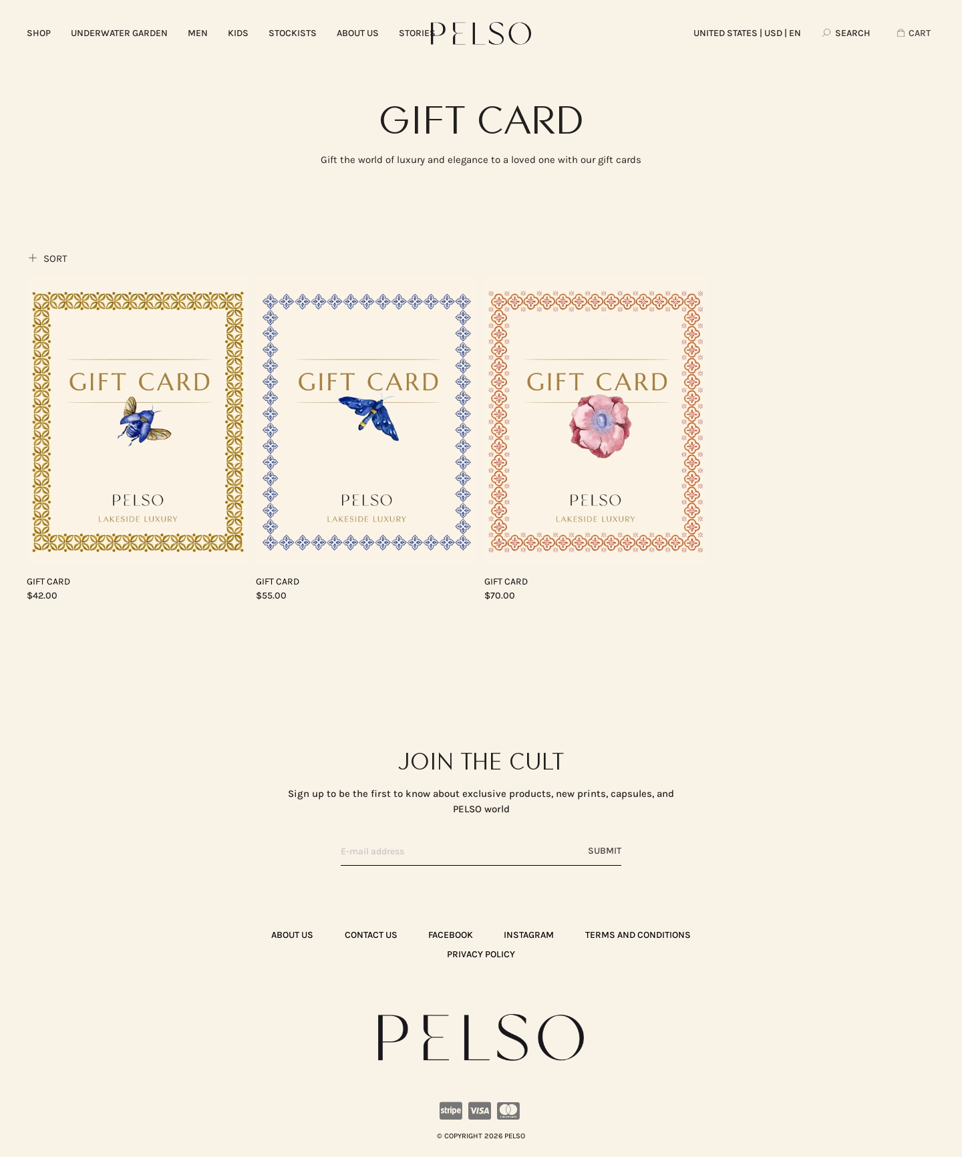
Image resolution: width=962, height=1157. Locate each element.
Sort (47, 258)
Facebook (450, 935)
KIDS (238, 33)
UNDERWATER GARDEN (119, 33)
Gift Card (48, 581)
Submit (604, 850)
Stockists (293, 33)
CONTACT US (371, 935)
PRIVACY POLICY (481, 954)
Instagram (529, 935)
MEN (198, 33)
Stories (417, 33)
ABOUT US (358, 33)
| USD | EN (747, 33)
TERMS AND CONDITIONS (638, 935)
